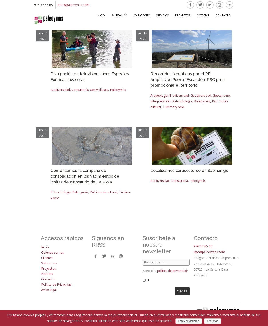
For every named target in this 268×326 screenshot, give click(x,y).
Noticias (203, 15)
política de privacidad (172, 271)
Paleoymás (119, 15)
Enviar (182, 291)
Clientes (47, 258)
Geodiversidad (201, 95)
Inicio (101, 15)
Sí (147, 280)
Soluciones (141, 15)
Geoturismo (221, 95)
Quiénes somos (52, 252)
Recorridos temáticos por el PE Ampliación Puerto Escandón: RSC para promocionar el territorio (187, 79)
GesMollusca (99, 90)
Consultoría (80, 90)
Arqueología (159, 95)
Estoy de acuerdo (188, 321)
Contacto (223, 15)
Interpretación (160, 101)
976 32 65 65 (203, 246)
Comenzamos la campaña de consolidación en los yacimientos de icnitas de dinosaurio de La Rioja (85, 176)
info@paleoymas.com (73, 5)
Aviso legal (49, 290)
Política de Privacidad (56, 284)
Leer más (212, 321)
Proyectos (182, 15)
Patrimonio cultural (103, 192)
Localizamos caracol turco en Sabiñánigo (189, 170)
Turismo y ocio (173, 107)
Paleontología (182, 101)
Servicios (162, 15)
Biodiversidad (60, 90)
